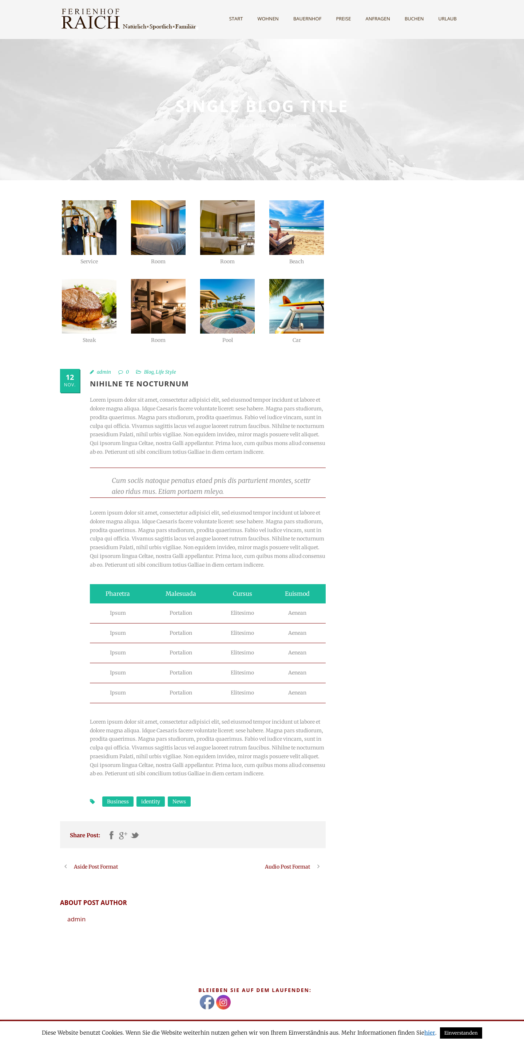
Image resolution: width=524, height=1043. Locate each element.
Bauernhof (307, 18)
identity (150, 801)
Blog (149, 372)
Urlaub (447, 18)
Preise (343, 18)
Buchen (414, 18)
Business (118, 801)
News (179, 801)
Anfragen (378, 18)
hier (429, 1032)
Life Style (166, 372)
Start (236, 18)
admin (104, 372)
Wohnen (268, 18)
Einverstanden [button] (461, 1033)
